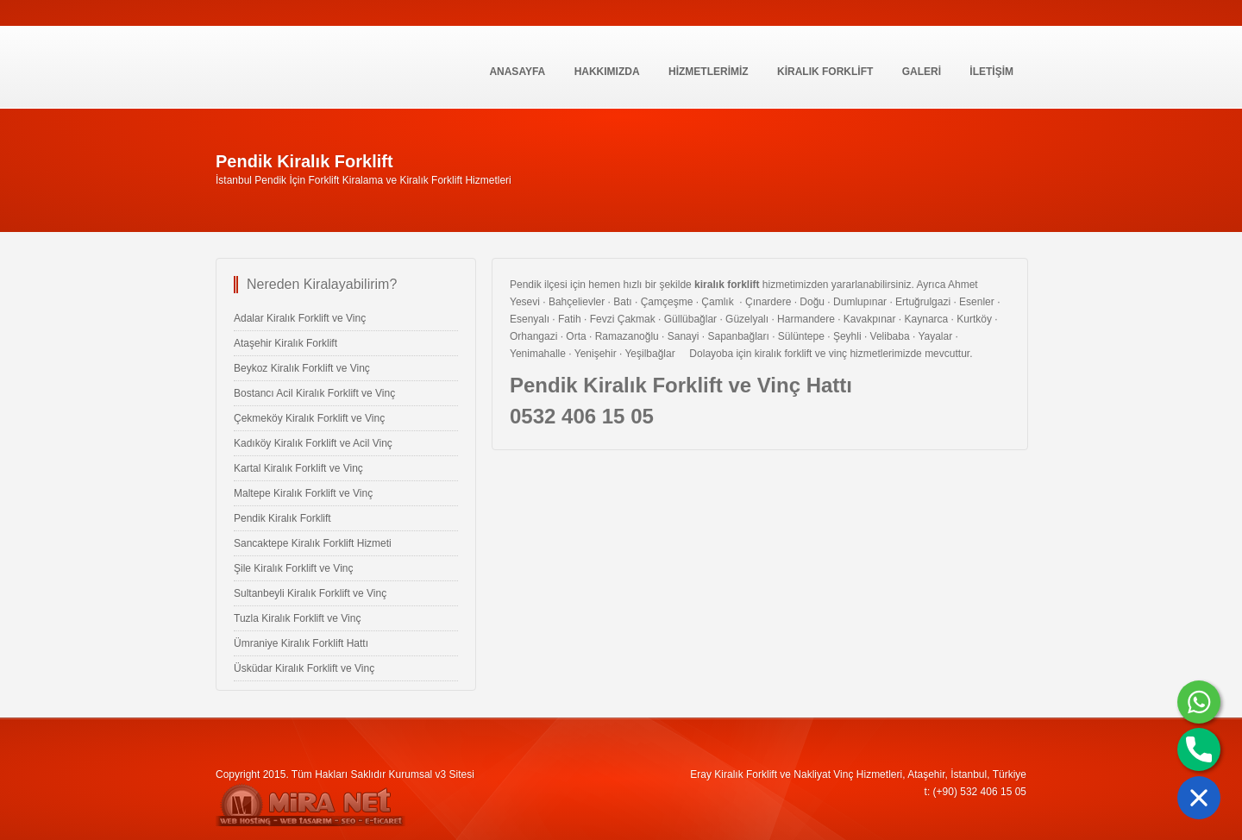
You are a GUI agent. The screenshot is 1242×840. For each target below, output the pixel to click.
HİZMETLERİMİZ (708, 71)
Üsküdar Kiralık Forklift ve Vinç (304, 668)
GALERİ (921, 71)
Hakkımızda (607, 71)
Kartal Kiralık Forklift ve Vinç (298, 468)
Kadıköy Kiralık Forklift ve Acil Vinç (313, 443)
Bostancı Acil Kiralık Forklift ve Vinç (314, 393)
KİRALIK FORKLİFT (825, 71)
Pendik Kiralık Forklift (282, 518)
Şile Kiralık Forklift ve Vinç (294, 568)
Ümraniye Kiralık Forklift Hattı (301, 643)
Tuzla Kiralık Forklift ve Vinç (297, 618)
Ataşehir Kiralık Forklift (285, 343)
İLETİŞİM (991, 71)
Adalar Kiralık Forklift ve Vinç (300, 318)
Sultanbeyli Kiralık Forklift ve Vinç (310, 593)
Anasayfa (517, 71)
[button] (1198, 797)
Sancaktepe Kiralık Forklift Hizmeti (313, 543)
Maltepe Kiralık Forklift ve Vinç (303, 493)
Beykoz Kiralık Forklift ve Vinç (302, 368)
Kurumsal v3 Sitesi (431, 774)
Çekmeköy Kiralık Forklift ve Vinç (309, 418)
